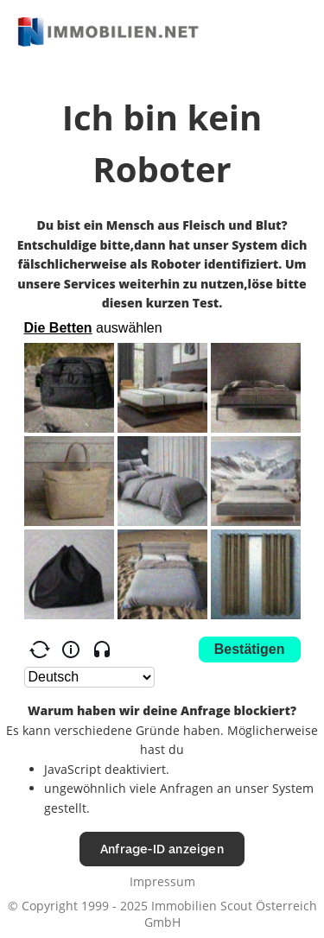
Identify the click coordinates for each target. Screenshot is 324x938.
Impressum (162, 881)
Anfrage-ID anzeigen (162, 848)
